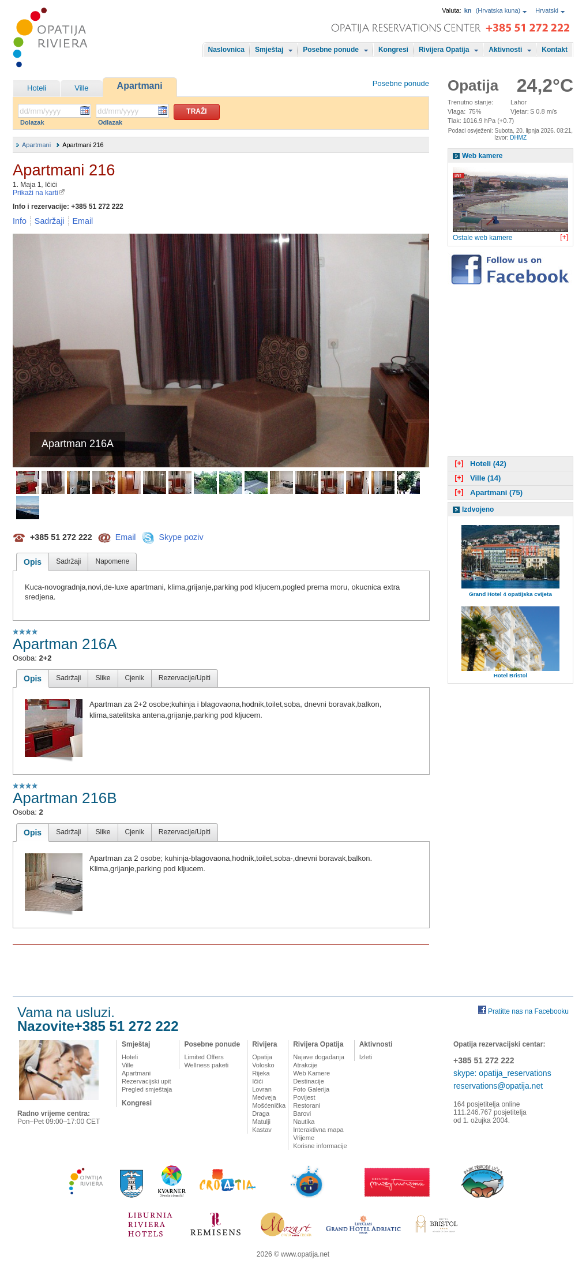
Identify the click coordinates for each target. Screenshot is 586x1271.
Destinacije (308, 1081)
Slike (102, 678)
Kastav (262, 1129)
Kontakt (555, 50)
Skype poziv (181, 536)
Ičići (257, 1081)
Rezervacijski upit (146, 1081)
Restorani (306, 1105)
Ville (81, 88)
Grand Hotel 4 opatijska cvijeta (510, 594)
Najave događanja (318, 1056)
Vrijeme (303, 1137)
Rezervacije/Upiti (185, 678)
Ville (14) (476, 478)
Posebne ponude (331, 50)
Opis (33, 562)
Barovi (302, 1113)
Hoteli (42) (479, 463)
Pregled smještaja (147, 1089)
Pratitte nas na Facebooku (528, 1011)
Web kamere (482, 156)
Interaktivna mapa (318, 1129)
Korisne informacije (320, 1145)
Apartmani (140, 86)
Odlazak (110, 122)
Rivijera (264, 1044)
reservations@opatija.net (498, 1085)
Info (20, 221)
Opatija (262, 1056)
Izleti (366, 1056)
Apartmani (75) (487, 492)
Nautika (303, 1121)
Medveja (264, 1097)
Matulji (261, 1121)
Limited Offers (203, 1056)
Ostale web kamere (482, 238)
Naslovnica (226, 50)
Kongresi (393, 50)
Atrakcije (305, 1065)
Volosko (263, 1065)
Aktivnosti (505, 50)
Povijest (304, 1097)
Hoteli (36, 88)
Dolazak (32, 122)
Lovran (262, 1089)
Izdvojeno (478, 509)
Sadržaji (50, 221)
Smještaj (269, 50)
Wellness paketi (206, 1065)
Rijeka (261, 1073)
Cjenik (134, 678)
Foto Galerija (311, 1089)
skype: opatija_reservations (502, 1073)
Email (83, 221)
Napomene (112, 561)
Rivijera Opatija (444, 50)
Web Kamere (311, 1073)
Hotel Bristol (511, 675)
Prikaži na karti (39, 193)
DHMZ (518, 137)
